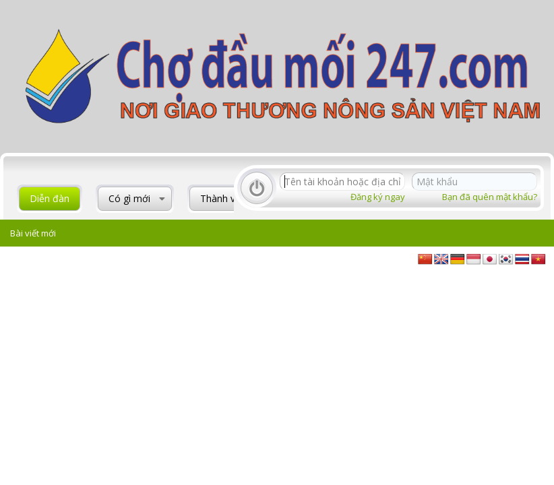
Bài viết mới (33, 233)
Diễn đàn (49, 198)
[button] (162, 198)
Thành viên (224, 198)
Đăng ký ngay (377, 197)
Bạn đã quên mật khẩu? (489, 197)
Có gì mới (129, 198)
